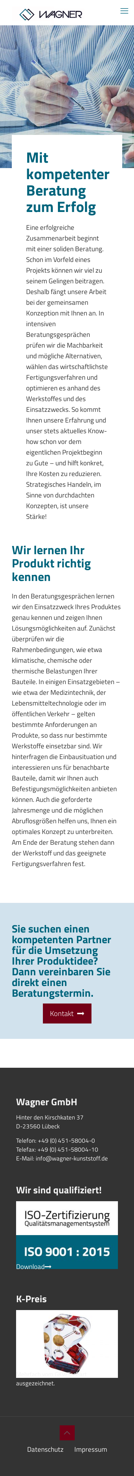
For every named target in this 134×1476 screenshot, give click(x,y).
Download (33, 1266)
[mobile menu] (124, 11)
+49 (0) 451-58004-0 (66, 1140)
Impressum (90, 1449)
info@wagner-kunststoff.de (72, 1158)
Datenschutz (45, 1449)
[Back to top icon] (67, 1432)
